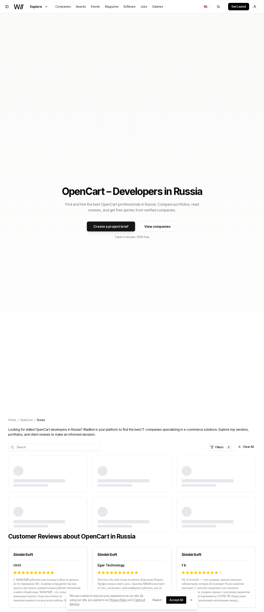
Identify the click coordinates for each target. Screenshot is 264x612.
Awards (81, 6)
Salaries (157, 6)
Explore (39, 7)
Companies (63, 6)
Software (129, 6)
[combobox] (207, 6)
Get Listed (238, 6)
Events (95, 6)
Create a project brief (110, 226)
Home (12, 420)
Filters (220, 447)
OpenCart (26, 420)
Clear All (246, 446)
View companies (157, 226)
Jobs (143, 6)
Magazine (111, 6)
